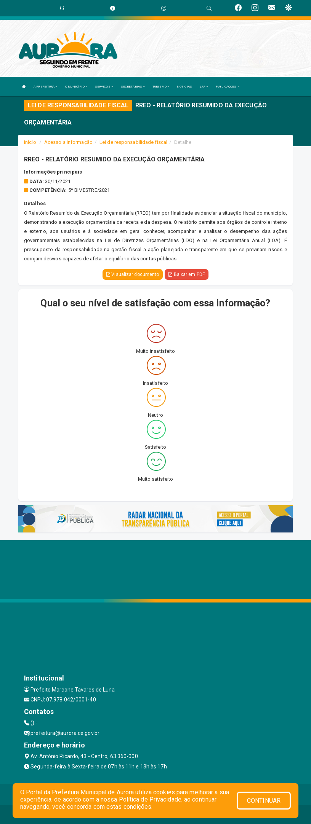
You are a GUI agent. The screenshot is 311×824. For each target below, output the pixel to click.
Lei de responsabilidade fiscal (133, 142)
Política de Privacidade (150, 799)
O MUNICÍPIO (76, 86)
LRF (204, 86)
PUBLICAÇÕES (227, 86)
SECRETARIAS (133, 86)
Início (30, 142)
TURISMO (160, 86)
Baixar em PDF (186, 274)
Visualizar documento (132, 274)
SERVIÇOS (104, 86)
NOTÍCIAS (184, 86)
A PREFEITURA (45, 86)
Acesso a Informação (68, 142)
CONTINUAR (264, 800)
